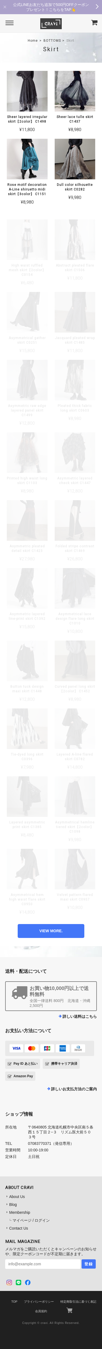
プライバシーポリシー (39, 1301)
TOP (14, 1301)
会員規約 (41, 1311)
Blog (13, 1204)
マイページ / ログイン (31, 1220)
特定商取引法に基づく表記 (78, 1301)
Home (33, 41)
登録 (88, 1264)
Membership (19, 1212)
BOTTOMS (52, 41)
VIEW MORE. (51, 931)
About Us (17, 1196)
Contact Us (18, 1228)
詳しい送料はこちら (80, 1016)
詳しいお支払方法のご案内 (74, 1089)
